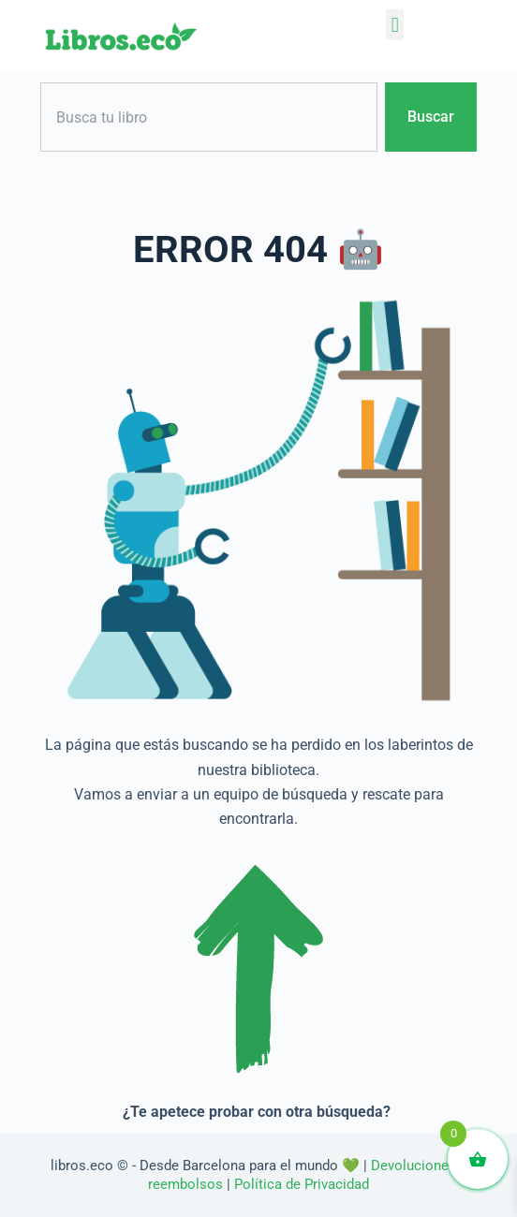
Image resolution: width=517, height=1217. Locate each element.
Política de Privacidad (301, 1184)
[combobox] (208, 117)
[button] (395, 24)
